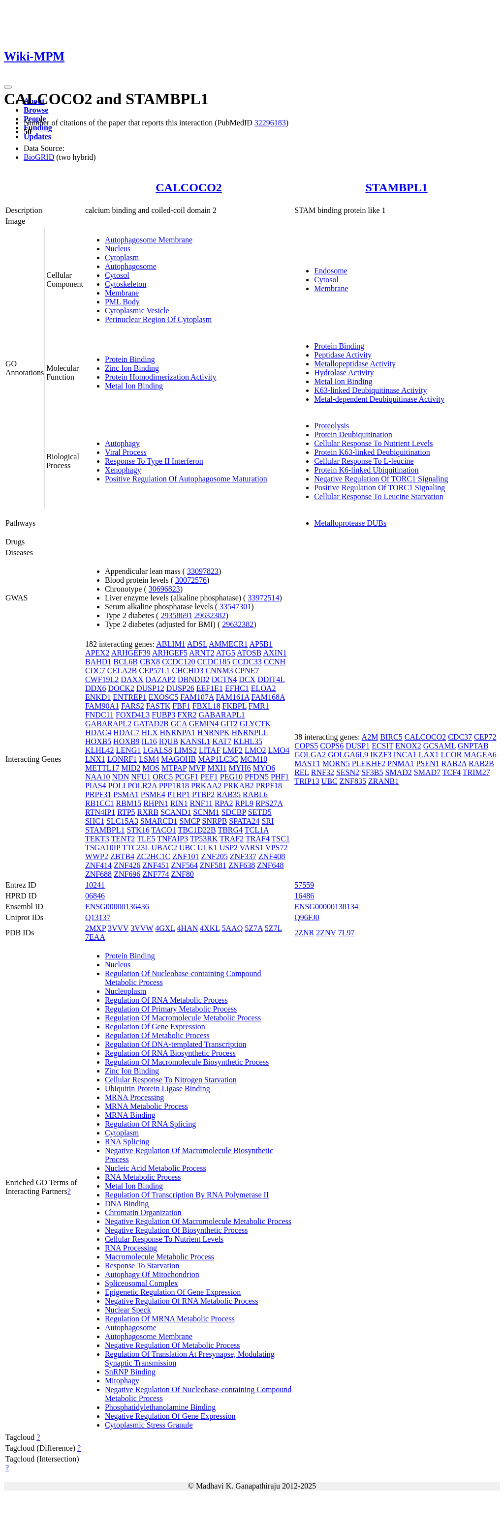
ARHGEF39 (131, 653)
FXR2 (186, 715)
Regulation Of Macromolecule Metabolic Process (183, 1018)
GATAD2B (151, 723)
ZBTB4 (122, 856)
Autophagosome (131, 266)
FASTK (158, 706)
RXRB (148, 812)
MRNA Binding (130, 1115)
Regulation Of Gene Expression (155, 1026)
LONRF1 (122, 759)
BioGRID (39, 157)
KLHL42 (99, 750)
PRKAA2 (206, 785)
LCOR (451, 754)
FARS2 (132, 706)
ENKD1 (98, 697)
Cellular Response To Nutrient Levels (373, 443)
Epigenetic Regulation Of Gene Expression (173, 1292)
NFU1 (141, 777)
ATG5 (225, 653)
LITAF (209, 750)
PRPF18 (269, 785)
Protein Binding (130, 359)
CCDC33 (247, 661)
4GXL (165, 928)
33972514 (263, 598)
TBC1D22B (197, 830)
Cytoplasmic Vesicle (137, 310)
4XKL (210, 928)
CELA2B (122, 670)
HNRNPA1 (177, 732)
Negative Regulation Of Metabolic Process (172, 1345)
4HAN (187, 928)
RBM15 (129, 803)
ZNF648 (270, 865)
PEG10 (231, 777)
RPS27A (269, 803)
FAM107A (197, 697)
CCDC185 (214, 661)
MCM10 (253, 759)
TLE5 (146, 839)
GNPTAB (473, 746)
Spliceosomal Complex (141, 1283)
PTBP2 (203, 794)
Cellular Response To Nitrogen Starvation (171, 1079)
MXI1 (216, 768)
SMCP (190, 821)
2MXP (95, 928)
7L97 (346, 932)
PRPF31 (98, 794)
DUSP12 (150, 688)
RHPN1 (155, 803)
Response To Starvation (142, 1265)
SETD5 (260, 812)
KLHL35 (247, 741)
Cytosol (117, 275)
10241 (95, 885)
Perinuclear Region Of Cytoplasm (158, 319)
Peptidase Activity (343, 355)
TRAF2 (232, 839)
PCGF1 (186, 777)
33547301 (235, 606)
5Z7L (273, 928)
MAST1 (307, 763)
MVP (197, 768)
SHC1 (94, 821)
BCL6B (125, 661)
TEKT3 (97, 839)
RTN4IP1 (100, 812)
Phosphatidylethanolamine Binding (160, 1407)
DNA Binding (127, 1203)
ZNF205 (214, 856)
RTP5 (126, 812)
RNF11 (201, 803)
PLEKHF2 (368, 763)
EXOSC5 (163, 697)
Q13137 (98, 917)
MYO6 (264, 768)
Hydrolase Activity (344, 372)
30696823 (164, 589)
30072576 (191, 580)
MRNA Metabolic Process (146, 1106)
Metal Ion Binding (134, 386)
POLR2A (142, 785)
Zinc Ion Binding (132, 368)
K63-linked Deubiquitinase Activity (370, 390)
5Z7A (253, 928)
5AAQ (232, 928)
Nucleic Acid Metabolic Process (155, 1168)
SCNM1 (206, 812)
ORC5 (163, 777)
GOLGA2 (310, 754)
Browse (36, 110)
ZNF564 (184, 865)
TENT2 (123, 839)
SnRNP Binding (130, 1372)
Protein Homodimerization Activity (161, 377)
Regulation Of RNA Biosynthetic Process (170, 1053)
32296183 (270, 123)
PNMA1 (400, 763)
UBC (187, 847)
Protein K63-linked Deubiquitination (372, 452)
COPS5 (306, 746)
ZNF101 (185, 856)
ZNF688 (98, 874)
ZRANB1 (383, 781)
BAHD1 (98, 661)
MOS (150, 768)
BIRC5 (391, 737)
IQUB (168, 741)
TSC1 (281, 839)
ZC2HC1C (153, 856)
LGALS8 (157, 750)
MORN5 (336, 763)
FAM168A (268, 697)
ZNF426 (127, 865)
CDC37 (460, 737)
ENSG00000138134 (326, 906)
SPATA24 (244, 821)
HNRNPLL (250, 732)
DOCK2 (121, 688)
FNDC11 (99, 715)
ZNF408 (271, 856)
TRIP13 (306, 781)
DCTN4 (224, 679)
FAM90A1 (102, 706)
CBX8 (150, 661)
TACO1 (163, 830)
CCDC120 (178, 661)
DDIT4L (270, 679)
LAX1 (429, 754)
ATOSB (249, 653)
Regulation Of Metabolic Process (157, 1035)
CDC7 (95, 670)
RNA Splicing (127, 1141)
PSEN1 (427, 763)
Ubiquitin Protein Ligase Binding (157, 1088)
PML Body (122, 302)
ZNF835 (353, 781)
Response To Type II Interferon (154, 461)
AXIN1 (275, 653)
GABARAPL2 (108, 723)
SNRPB (214, 821)
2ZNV (326, 932)
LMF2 (232, 750)
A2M (370, 737)
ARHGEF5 (170, 653)
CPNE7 (247, 670)
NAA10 (97, 777)
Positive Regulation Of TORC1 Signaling (379, 487)
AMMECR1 (228, 644)
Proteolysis (331, 425)
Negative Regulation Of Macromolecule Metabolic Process (198, 1221)
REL (301, 772)
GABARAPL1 (221, 715)
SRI (267, 821)
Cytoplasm (122, 257)
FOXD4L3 (133, 715)
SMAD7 (427, 772)
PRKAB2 (238, 785)
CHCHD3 (187, 670)
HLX (150, 732)
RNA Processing (131, 1248)
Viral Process (126, 452)
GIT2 (229, 723)
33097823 (203, 571)
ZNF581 (213, 865)
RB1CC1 (99, 803)
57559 (304, 885)
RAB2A (454, 763)
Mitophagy (122, 1380)
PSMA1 (126, 794)
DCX (247, 679)
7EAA (95, 937)
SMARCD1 (159, 821)
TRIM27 (476, 772)
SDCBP (233, 812)
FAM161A (232, 697)
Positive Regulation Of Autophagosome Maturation (186, 479)
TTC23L (135, 847)
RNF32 (322, 772)
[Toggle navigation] (8, 87)
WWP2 (96, 856)
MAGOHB (178, 759)
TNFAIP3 (172, 839)
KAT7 (221, 741)
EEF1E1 (209, 688)
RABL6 (255, 794)
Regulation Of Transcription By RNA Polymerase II (187, 1195)
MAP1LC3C (218, 759)
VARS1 (252, 847)
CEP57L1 (154, 670)
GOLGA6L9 (348, 754)
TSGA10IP (102, 847)
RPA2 (224, 803)
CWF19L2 (102, 679)
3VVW (141, 928)
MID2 (130, 768)
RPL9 (244, 803)
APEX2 (97, 653)
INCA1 (405, 754)
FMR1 (259, 706)
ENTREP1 (129, 697)
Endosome (330, 271)
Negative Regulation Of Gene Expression (170, 1416)
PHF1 (280, 777)
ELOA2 (263, 688)
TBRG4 (230, 830)
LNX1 (95, 759)
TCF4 (451, 772)
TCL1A (257, 830)
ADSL (197, 644)
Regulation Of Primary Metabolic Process (171, 1009)
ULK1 (207, 847)
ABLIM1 (171, 644)
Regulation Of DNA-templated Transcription (176, 1044)
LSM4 (149, 759)
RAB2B (481, 763)
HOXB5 (98, 741)
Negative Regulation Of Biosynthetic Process (176, 1230)
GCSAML (439, 746)
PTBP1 (178, 794)
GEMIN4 (204, 723)
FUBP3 (163, 715)
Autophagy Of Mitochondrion (152, 1274)
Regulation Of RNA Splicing (150, 1124)
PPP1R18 (174, 785)
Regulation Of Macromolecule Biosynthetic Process (187, 1062)
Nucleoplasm (125, 991)
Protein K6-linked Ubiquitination (366, 470)
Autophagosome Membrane (148, 240)
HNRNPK (213, 732)
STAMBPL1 (396, 187)
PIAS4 (95, 785)
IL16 (149, 741)
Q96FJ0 (306, 917)
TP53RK (204, 839)
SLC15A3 (122, 821)
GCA (179, 723)
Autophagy (122, 443)
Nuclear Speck (128, 1310)
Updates (37, 136)
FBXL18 (206, 706)
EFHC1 (237, 688)
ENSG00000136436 (117, 906)
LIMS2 (185, 750)
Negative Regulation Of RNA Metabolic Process (181, 1301)
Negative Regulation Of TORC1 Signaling (381, 479)
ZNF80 (182, 874)
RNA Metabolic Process (143, 1177)
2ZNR (304, 932)
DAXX (132, 679)
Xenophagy (123, 470)
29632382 (209, 615)
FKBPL (234, 706)
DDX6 (95, 688)
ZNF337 (243, 856)
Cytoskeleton (125, 284)
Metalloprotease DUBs (350, 523)
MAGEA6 (480, 754)
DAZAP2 (161, 679)
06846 (95, 896)
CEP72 (485, 737)
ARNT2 (202, 653)
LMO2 (255, 750)
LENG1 (128, 750)
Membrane (122, 293)
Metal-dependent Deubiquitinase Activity (379, 399)
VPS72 (276, 847)
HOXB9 (126, 741)
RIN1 (179, 803)
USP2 (229, 847)
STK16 (137, 830)
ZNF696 (127, 874)
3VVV (118, 928)
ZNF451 (155, 865)
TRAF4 (258, 839)
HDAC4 (98, 732)
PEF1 (209, 777)
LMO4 (279, 750)
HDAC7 (126, 732)
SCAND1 (175, 812)
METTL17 (102, 768)
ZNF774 (155, 874)
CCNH (274, 661)
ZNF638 (241, 865)
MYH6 (240, 768)
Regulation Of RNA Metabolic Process (166, 1000)
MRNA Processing (134, 1097)
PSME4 (153, 794)
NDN (120, 777)
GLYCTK (255, 723)
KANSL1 (195, 741)
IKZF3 (381, 754)
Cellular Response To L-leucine (364, 461)
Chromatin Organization (143, 1212)
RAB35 (229, 794)
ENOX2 (408, 746)
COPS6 (332, 746)
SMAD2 (398, 772)
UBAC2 (164, 847)
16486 (304, 896)
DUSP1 (358, 746)
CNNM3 (219, 670)
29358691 (176, 615)
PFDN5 (257, 777)
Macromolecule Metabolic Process (159, 1257)
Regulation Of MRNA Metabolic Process (170, 1318)
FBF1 (181, 706)
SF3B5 (372, 772)
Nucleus (117, 248)
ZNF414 (98, 865)
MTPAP (174, 768)
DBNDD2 (194, 679)
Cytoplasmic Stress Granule (149, 1425)
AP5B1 (261, 644)
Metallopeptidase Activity (355, 363)
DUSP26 (180, 688)
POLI (117, 785)
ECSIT (382, 746)
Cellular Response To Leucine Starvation (378, 496)
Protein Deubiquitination (353, 434)
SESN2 (347, 772)
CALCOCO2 (189, 187)
